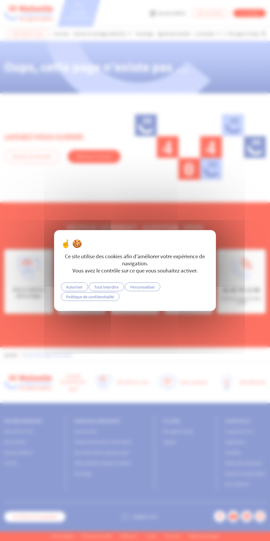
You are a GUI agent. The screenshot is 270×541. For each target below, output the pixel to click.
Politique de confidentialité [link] (90, 296)
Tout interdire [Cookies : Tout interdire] (106, 287)
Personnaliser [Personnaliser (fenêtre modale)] (142, 287)
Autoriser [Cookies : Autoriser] (74, 287)
